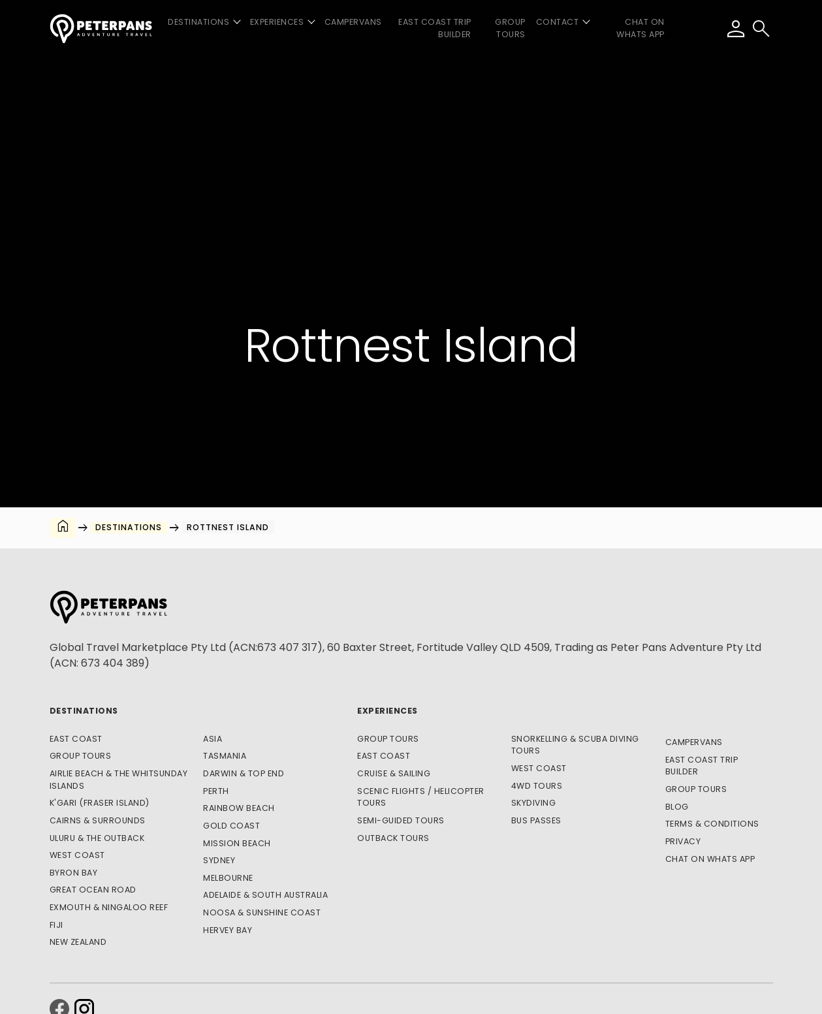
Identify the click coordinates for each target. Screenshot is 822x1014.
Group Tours (510, 28)
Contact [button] (557, 21)
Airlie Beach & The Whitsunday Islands (119, 779)
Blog (677, 806)
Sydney (219, 860)
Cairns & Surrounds (98, 820)
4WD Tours (537, 785)
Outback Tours (393, 838)
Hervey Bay (227, 930)
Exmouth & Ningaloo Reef (109, 907)
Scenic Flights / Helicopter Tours (420, 797)
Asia (212, 738)
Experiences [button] (277, 21)
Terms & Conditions (712, 823)
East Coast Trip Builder (434, 28)
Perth (216, 791)
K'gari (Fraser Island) (100, 802)
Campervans (353, 21)
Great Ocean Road (93, 889)
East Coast (76, 738)
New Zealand (78, 941)
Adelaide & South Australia (265, 894)
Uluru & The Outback (97, 838)
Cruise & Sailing (393, 773)
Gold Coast (231, 825)
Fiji (56, 924)
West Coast (77, 855)
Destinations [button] (198, 21)
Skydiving (533, 802)
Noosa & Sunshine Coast (262, 912)
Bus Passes (536, 820)
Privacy (683, 841)
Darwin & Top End (243, 773)
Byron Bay (74, 872)
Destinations (84, 710)
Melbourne (228, 877)
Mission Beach (237, 843)
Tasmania (224, 755)
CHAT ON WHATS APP (640, 28)
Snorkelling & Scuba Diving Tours (575, 745)
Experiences (387, 710)
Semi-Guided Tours (401, 820)
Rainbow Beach (239, 808)
